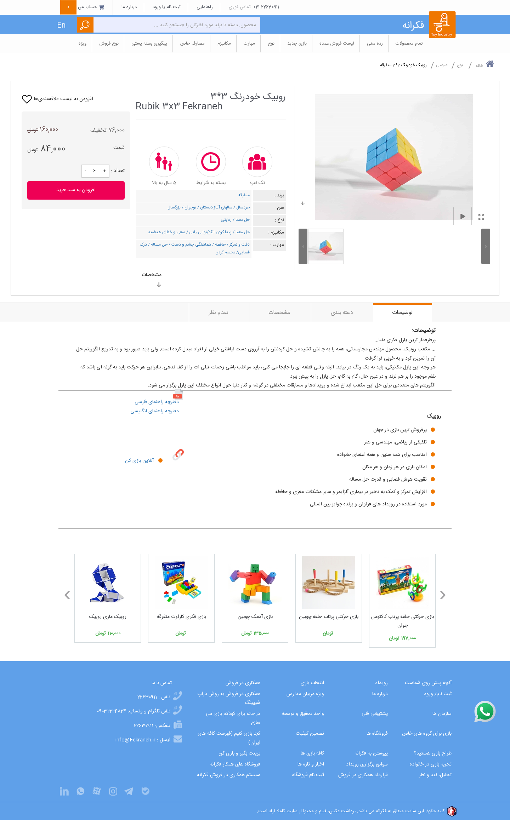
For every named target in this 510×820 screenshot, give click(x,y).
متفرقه (244, 195)
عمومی (442, 65)
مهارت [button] (249, 43)
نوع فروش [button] (109, 43)
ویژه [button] (82, 43)
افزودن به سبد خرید (76, 190)
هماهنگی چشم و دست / (189, 244)
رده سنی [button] (375, 43)
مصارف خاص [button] (192, 43)
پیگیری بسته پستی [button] (149, 43)
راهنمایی (205, 7)
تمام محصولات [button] (409, 43)
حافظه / (218, 244)
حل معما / (241, 219)
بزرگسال (174, 207)
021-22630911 (266, 7)
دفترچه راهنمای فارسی (157, 402)
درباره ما (129, 7)
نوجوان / (188, 207)
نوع (460, 65)
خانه (485, 64)
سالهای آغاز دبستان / (214, 207)
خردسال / (241, 207)
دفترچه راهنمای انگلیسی (155, 411)
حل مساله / (157, 244)
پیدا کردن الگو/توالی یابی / (208, 232)
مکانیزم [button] (224, 43)
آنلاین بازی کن (139, 461)
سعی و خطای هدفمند (166, 232)
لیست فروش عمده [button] (336, 43)
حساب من (83, 7)
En (61, 25)
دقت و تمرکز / (238, 244)
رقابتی (226, 219)
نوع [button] (271, 43)
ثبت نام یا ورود (167, 7)
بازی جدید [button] (297, 43)
